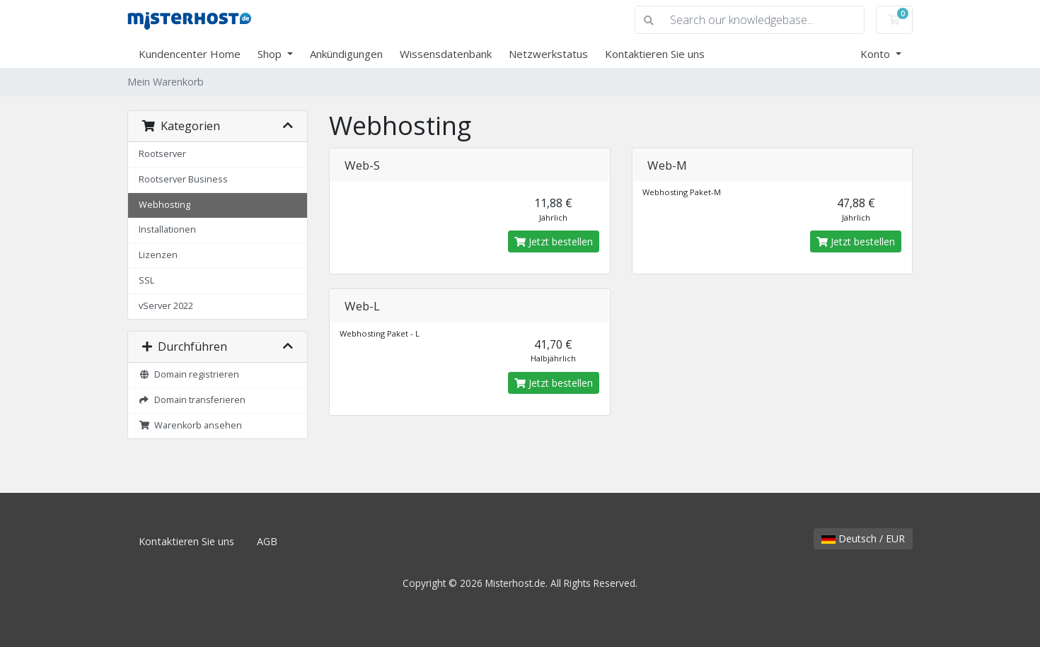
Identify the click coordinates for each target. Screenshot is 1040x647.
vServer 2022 (166, 306)
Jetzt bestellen (553, 241)
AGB (267, 541)
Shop (271, 54)
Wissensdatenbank (446, 54)
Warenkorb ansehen (190, 425)
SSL (146, 280)
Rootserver (162, 154)
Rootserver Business (183, 179)
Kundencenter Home (190, 54)
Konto (876, 54)
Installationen (167, 229)
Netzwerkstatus (548, 54)
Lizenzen (158, 255)
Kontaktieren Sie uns (655, 54)
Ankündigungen (346, 54)
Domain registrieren (189, 374)
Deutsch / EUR (863, 538)
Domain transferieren (192, 400)
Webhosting (164, 205)
